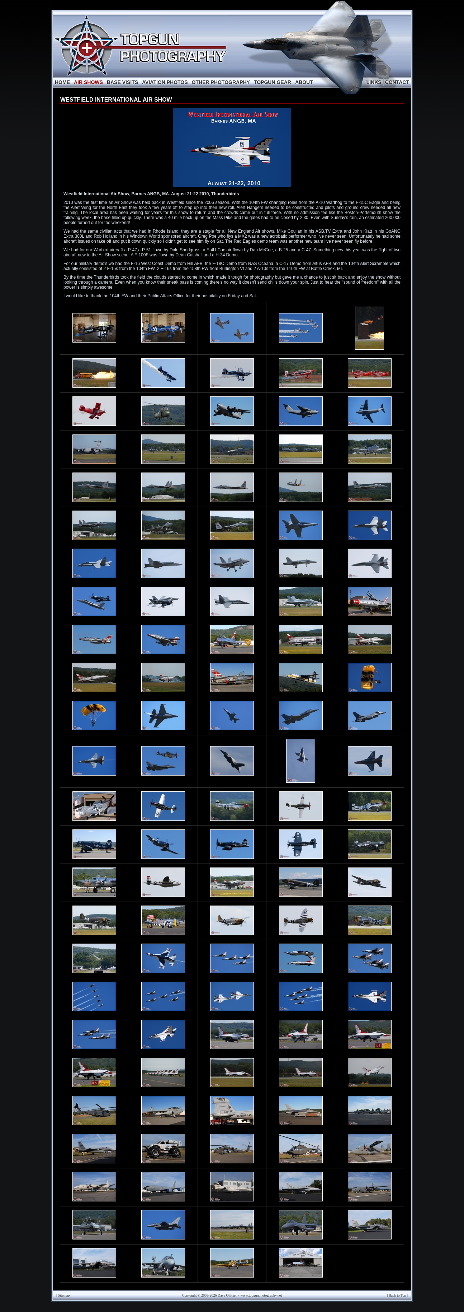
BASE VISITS (122, 82)
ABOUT (304, 82)
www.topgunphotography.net (261, 1295)
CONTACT (397, 82)
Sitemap (64, 1295)
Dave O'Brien (227, 1295)
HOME (62, 82)
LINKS (374, 82)
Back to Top (397, 1295)
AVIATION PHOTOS (165, 82)
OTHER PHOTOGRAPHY (221, 82)
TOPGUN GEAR (272, 82)
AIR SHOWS (88, 82)
